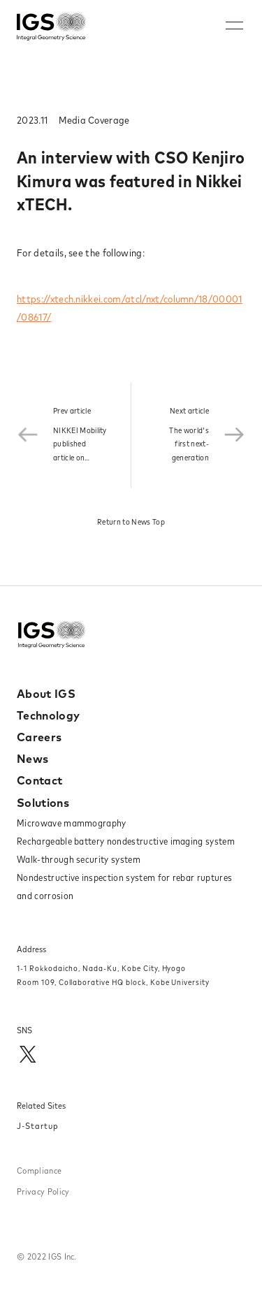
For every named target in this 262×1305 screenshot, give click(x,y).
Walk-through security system (78, 859)
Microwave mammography (71, 823)
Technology (48, 715)
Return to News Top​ (131, 522)
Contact (39, 780)
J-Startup (38, 1126)
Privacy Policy (43, 1191)
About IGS (46, 694)
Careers (39, 737)
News (32, 759)
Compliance (39, 1170)
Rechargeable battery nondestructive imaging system (126, 841)
